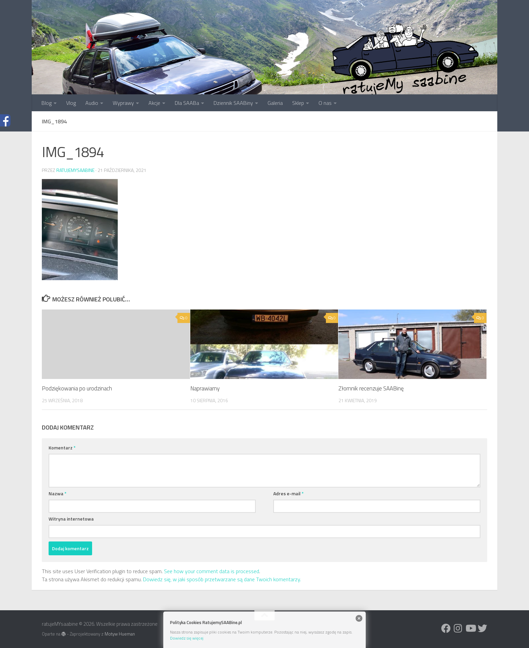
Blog (46, 103)
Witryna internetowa (71, 518)
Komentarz (62, 447)
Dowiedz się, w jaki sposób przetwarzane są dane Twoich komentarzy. (222, 579)
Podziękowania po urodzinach (77, 388)
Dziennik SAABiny (233, 103)
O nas (325, 103)
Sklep (298, 103)
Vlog (71, 103)
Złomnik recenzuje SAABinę (371, 388)
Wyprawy (123, 103)
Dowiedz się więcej (186, 638)
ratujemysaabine (75, 170)
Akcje (154, 103)
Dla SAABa (187, 103)
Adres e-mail (288, 493)
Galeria (275, 103)
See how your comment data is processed (211, 571)
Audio (91, 103)
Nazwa (57, 493)
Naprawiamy (205, 388)
